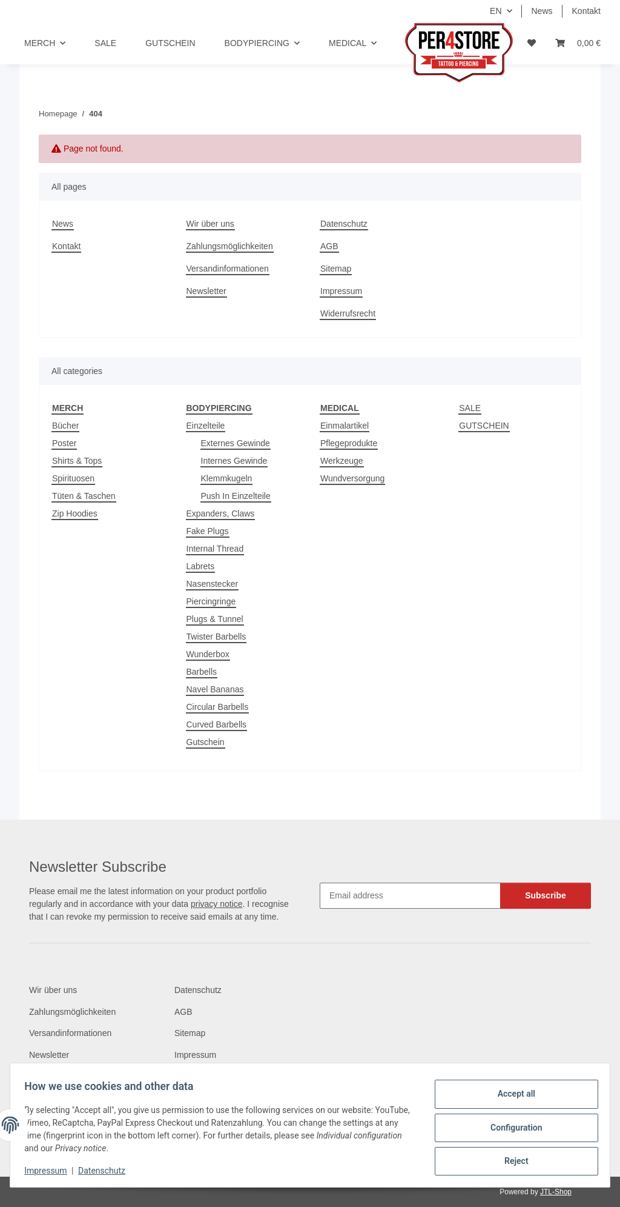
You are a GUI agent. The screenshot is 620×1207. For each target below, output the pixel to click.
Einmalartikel (344, 425)
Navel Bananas (215, 689)
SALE (470, 408)
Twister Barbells (216, 636)
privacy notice (217, 904)
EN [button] (495, 11)
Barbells (201, 672)
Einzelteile (205, 425)
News (542, 11)
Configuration (510, 1127)
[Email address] (410, 896)
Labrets (200, 566)
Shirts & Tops (77, 461)
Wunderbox (207, 654)
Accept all (511, 1096)
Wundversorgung (352, 478)
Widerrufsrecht (347, 313)
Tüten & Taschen (84, 496)
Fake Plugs (207, 531)
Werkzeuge (341, 461)
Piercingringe (211, 601)
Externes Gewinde (235, 443)
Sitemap (335, 268)
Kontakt (586, 11)
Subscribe (545, 895)
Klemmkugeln (226, 478)
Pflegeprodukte (348, 443)
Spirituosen (73, 478)
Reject (511, 1159)
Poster (64, 443)
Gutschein (205, 742)
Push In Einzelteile (236, 496)
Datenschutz (107, 1170)
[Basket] (578, 43)
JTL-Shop (556, 1192)
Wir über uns (210, 224)
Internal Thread (215, 548)
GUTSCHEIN (484, 425)
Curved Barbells (216, 724)
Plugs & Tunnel (214, 619)
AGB (329, 246)
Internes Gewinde (234, 461)
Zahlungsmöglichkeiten (229, 246)
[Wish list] (532, 43)
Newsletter (206, 291)
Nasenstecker (212, 584)
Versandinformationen (227, 268)
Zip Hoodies (74, 513)
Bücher (65, 425)
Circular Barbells (217, 707)
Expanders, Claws (220, 513)
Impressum (51, 1170)
